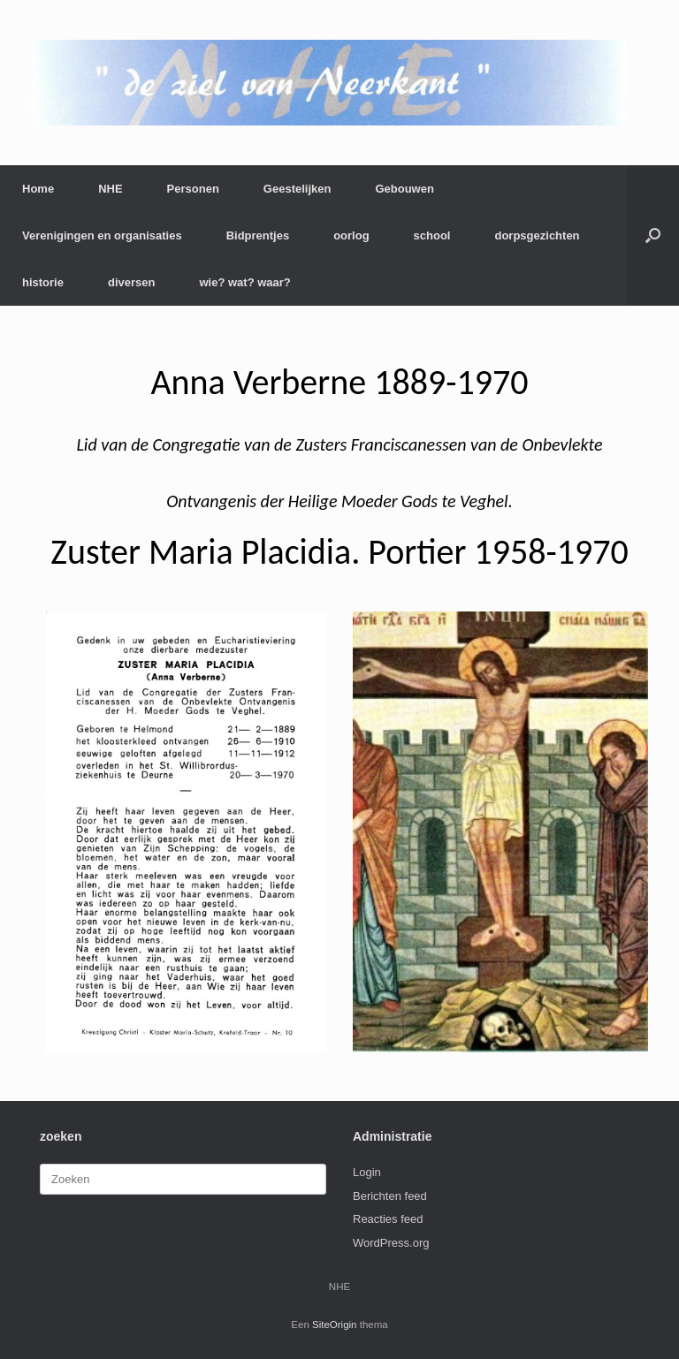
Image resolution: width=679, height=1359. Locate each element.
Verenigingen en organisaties (102, 235)
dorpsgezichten (536, 235)
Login (367, 1172)
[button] (653, 235)
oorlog (351, 235)
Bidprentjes (258, 235)
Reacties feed (388, 1219)
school (432, 235)
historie (43, 282)
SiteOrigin (334, 1324)
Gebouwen (404, 188)
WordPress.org (391, 1242)
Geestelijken (297, 188)
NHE (110, 188)
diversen (131, 282)
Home (38, 188)
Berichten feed (390, 1196)
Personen (193, 188)
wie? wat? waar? (244, 282)
